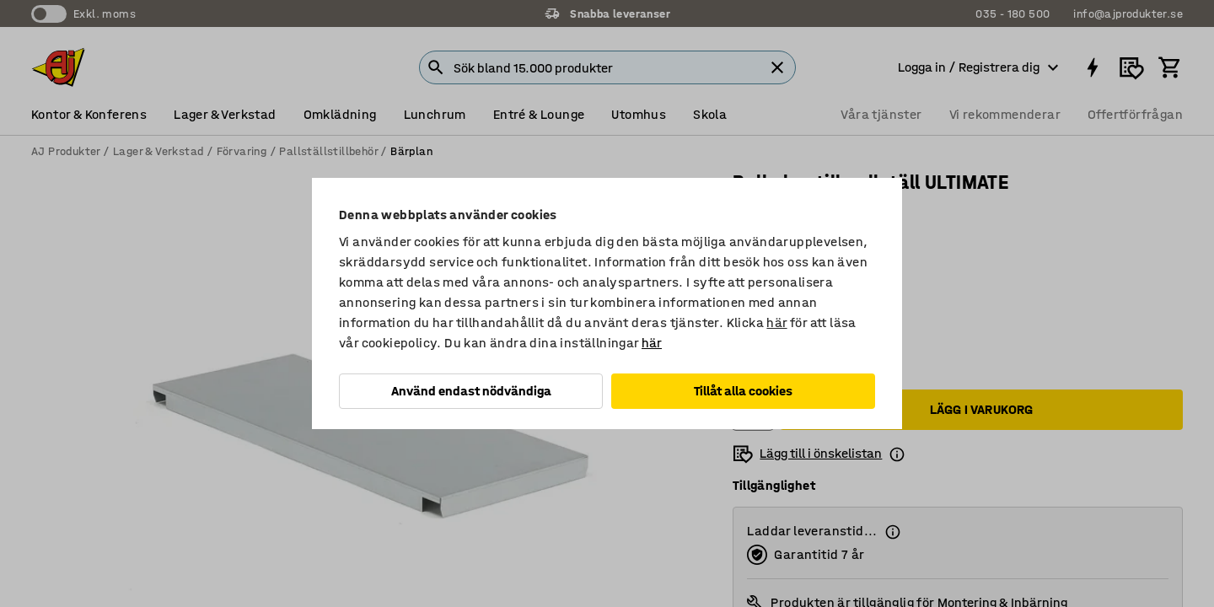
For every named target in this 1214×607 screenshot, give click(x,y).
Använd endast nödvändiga (471, 391)
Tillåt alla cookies (743, 391)
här (776, 322)
